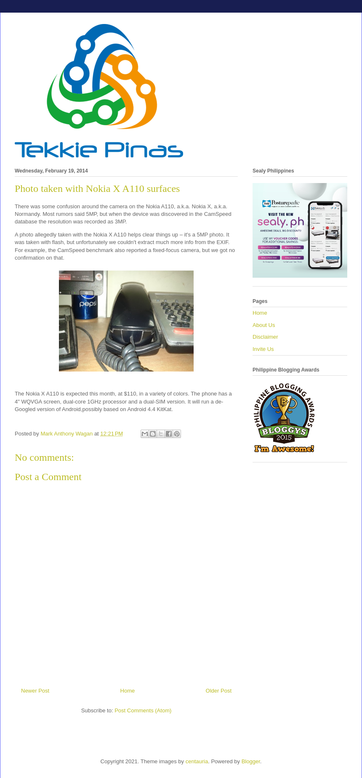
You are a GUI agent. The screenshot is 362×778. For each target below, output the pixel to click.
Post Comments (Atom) (142, 710)
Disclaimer (265, 337)
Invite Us (263, 349)
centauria (197, 761)
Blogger (251, 761)
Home (127, 691)
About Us (264, 325)
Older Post (219, 691)
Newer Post (35, 691)
